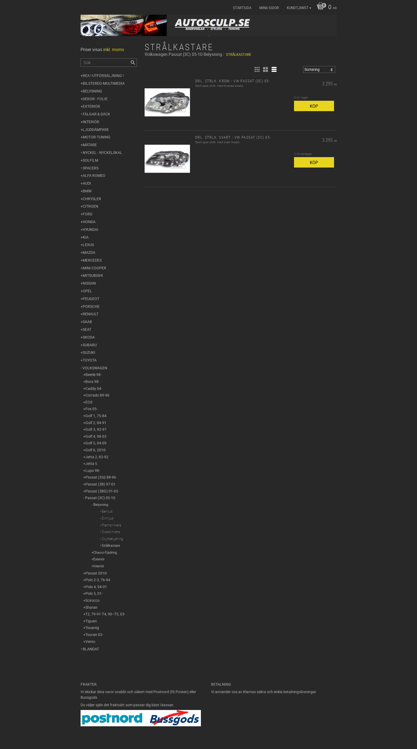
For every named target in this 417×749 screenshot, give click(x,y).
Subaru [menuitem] (90, 344)
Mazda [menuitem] (89, 252)
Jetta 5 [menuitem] (91, 463)
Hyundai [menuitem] (90, 229)
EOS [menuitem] (88, 402)
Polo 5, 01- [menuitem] (94, 593)
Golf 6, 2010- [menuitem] (95, 449)
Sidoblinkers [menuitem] (111, 531)
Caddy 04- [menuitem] (93, 388)
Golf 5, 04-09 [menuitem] (95, 442)
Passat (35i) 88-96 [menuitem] (100, 477)
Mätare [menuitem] (90, 144)
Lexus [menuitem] (88, 244)
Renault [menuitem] (90, 313)
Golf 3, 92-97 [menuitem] (95, 429)
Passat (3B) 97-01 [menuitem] (100, 484)
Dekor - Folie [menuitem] (95, 98)
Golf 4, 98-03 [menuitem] (95, 436)
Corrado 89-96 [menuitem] (97, 395)
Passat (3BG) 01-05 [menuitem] (101, 491)
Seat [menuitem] (87, 329)
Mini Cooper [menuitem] (94, 267)
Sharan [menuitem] (91, 607)
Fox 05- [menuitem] (91, 408)
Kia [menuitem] (86, 237)
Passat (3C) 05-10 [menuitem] (100, 497)
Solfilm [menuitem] (90, 160)
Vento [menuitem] (90, 641)
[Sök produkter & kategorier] (109, 62)
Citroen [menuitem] (90, 206)
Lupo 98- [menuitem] (92, 470)
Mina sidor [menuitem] (269, 7)
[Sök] (133, 63)
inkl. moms (113, 49)
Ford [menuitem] (87, 213)
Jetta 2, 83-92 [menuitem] (96, 456)
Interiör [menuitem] (91, 121)
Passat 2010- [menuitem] (96, 573)
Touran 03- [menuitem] (94, 634)
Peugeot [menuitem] (91, 298)
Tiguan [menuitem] (91, 620)
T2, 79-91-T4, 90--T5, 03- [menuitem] (105, 613)
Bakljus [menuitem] (107, 511)
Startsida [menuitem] (242, 7)
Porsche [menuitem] (91, 306)
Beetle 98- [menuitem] (93, 374)
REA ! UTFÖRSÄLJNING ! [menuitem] (103, 75)
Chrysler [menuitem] (92, 198)
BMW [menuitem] (87, 190)
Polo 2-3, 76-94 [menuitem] (97, 579)
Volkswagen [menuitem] (94, 367)
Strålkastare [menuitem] (111, 545)
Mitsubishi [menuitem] (93, 275)
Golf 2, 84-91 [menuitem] (95, 422)
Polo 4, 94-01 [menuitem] (96, 586)
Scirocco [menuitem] (92, 600)
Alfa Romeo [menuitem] (94, 175)
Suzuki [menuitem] (89, 352)
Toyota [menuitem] (90, 360)
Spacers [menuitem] (90, 167)
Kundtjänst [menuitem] (297, 7)
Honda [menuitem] (89, 221)
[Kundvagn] (325, 7)
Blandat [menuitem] (91, 648)
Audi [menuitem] (87, 183)
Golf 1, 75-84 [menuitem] (95, 415)
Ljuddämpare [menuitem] (96, 129)
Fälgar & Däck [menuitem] (96, 114)
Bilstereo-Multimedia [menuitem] (104, 83)
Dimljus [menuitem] (107, 518)
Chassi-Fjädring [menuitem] (105, 552)
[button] (256, 69)
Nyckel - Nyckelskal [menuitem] (102, 152)
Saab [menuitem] (87, 321)
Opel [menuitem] (87, 290)
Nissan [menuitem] (89, 283)
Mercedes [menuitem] (92, 260)
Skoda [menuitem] (89, 337)
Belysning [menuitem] (92, 91)
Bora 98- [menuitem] (92, 381)
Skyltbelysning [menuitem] (112, 538)
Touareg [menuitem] (92, 627)
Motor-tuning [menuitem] (96, 136)
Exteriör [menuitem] (91, 106)
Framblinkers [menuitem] (111, 525)
